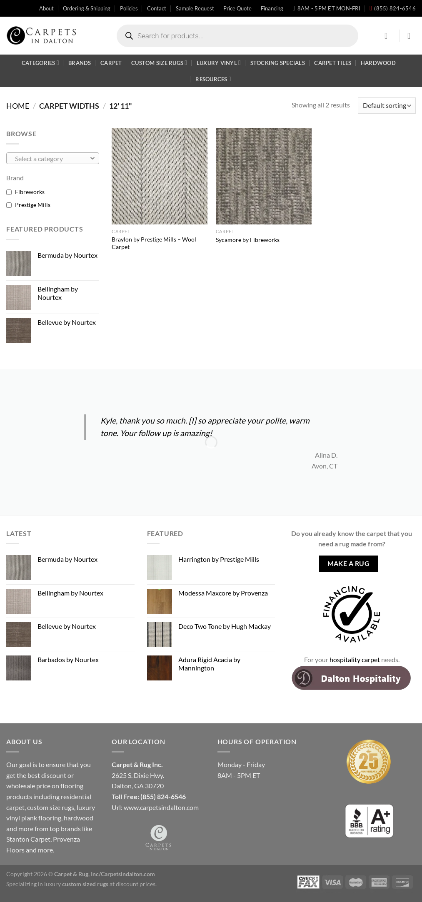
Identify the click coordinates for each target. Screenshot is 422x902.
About (46, 8)
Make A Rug (348, 563)
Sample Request (195, 8)
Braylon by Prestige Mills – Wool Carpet (154, 243)
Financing (272, 8)
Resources (213, 79)
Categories (40, 63)
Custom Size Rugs (159, 63)
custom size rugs (50, 807)
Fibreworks (30, 191)
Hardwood (378, 63)
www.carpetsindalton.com (161, 807)
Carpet (111, 63)
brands (71, 828)
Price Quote (237, 8)
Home (17, 105)
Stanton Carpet (28, 839)
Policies (129, 8)
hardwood (78, 818)
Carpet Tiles (332, 63)
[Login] (389, 36)
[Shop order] (387, 105)
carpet (15, 807)
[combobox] (52, 158)
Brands (79, 63)
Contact (156, 8)
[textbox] (51, 158)
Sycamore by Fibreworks (248, 239)
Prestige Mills (32, 204)
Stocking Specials (277, 63)
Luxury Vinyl (219, 63)
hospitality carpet (355, 659)
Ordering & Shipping (86, 8)
